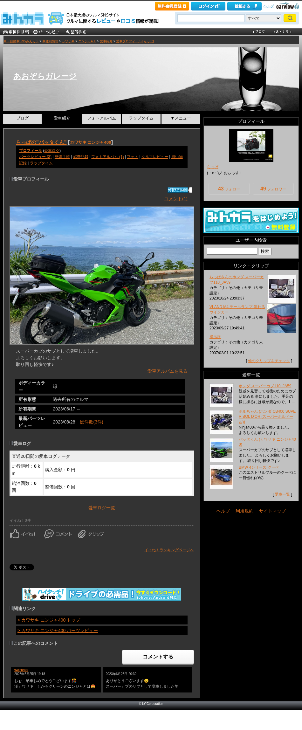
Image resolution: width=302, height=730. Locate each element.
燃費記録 (80, 157)
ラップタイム (141, 118)
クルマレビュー (154, 157)
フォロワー (273, 188)
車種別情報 (50, 41)
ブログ (22, 118)
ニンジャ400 (87, 41)
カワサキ (68, 41)
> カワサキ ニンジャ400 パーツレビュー (57, 630)
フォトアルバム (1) (107, 157)
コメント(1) (176, 198)
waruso (21, 670)
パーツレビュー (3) (35, 157)
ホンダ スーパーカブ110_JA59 (265, 386)
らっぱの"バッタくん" (41, 142)
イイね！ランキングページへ (169, 550)
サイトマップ (272, 510)
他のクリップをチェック (269, 361)
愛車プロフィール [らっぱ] (135, 41)
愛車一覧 (282, 494)
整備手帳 (62, 157)
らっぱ (212, 167)
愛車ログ (51, 150)
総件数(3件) (91, 421)
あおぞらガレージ (45, 76)
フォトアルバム (101, 118)
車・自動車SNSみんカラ (21, 41)
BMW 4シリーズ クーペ (259, 467)
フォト (132, 157)
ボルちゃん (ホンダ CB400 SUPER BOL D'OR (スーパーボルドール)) (267, 416)
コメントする (158, 656)
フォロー (229, 188)
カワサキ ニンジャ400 (90, 142)
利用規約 (244, 510)
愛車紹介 (106, 41)
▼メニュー (180, 118)
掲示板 (215, 336)
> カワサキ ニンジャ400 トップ (48, 620)
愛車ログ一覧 (101, 507)
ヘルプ (269, 6)
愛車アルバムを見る (168, 371)
